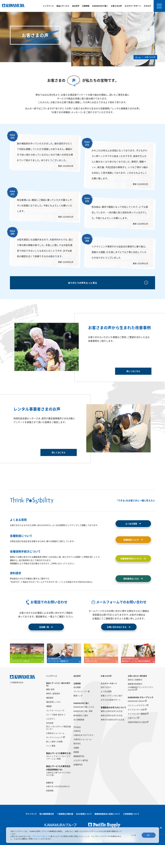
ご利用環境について (131, 813)
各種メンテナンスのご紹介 (111, 695)
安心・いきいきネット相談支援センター (58, 727)
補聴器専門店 (78, 756)
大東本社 (77, 731)
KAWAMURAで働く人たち (83, 707)
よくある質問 (106, 691)
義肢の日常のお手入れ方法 (111, 711)
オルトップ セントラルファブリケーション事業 (58, 757)
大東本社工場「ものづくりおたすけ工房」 (58, 773)
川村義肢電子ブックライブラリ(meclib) (140, 688)
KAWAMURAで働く (100, 5)
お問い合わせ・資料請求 (137, 676)
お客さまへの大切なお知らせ (58, 786)
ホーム (138, 57)
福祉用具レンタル (53, 702)
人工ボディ (50, 719)
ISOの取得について (84, 813)
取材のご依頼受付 (135, 679)
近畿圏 (76, 747)
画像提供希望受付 (135, 684)
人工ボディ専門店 (80, 760)
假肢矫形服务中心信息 (137, 722)
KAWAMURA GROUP (136, 701)
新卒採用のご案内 (80, 715)
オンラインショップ (54, 737)
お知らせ (49, 782)
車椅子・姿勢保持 (53, 693)
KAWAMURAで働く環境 (82, 711)
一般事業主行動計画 (65, 813)
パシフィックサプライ (137, 705)
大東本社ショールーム (55, 733)
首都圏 (76, 752)
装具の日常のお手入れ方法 (111, 715)
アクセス (77, 727)
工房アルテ (132, 718)
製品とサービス (62, 5)
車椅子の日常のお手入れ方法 (112, 719)
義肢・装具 (50, 689)
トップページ (48, 5)
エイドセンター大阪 (136, 709)
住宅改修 (49, 723)
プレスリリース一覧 (81, 691)
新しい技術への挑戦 (54, 741)
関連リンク (77, 695)
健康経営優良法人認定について (107, 813)
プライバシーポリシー (40, 836)
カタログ (147, 5)
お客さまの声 (116, 5)
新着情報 (49, 790)
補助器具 (49, 697)
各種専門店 (77, 764)
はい (148, 835)
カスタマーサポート (133, 5)
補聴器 (49, 706)
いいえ (133, 835)
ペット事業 (50, 745)
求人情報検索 (78, 719)
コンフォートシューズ (55, 710)
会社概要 (77, 687)
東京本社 (77, 743)
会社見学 (75, 5)
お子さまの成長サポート (111, 700)
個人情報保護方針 (46, 813)
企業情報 (85, 5)
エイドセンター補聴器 (137, 713)
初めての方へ (106, 687)
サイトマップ (31, 813)
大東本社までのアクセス (83, 735)
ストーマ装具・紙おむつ (55, 714)
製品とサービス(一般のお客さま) (58, 684)
